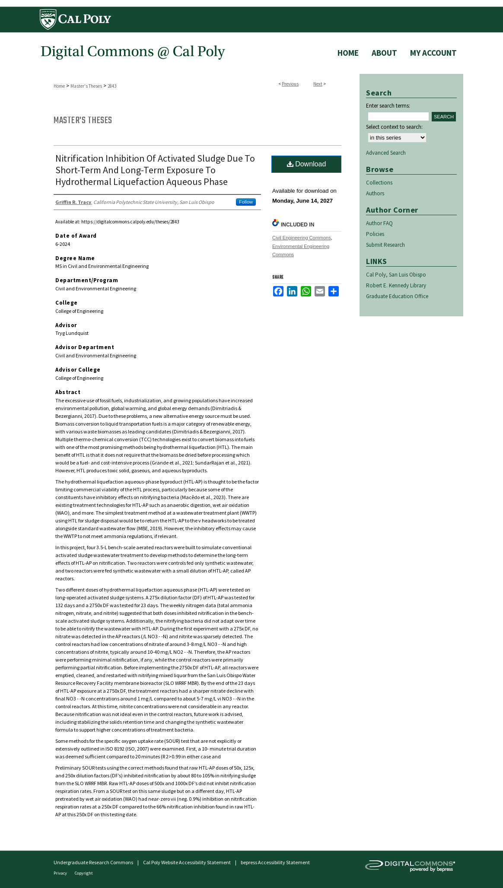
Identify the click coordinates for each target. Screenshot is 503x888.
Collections (379, 182)
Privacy (61, 873)
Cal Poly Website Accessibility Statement (187, 862)
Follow (246, 201)
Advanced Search (386, 152)
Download (306, 164)
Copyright (84, 873)
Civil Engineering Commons (301, 237)
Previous (290, 84)
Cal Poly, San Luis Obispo (396, 274)
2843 (112, 86)
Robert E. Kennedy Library (396, 285)
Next (317, 84)
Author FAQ (379, 223)
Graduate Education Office (397, 296)
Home (59, 86)
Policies (375, 234)
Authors (375, 193)
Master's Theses (86, 86)
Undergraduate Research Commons (93, 862)
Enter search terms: (388, 105)
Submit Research (385, 244)
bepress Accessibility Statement (275, 862)
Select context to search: (394, 126)
